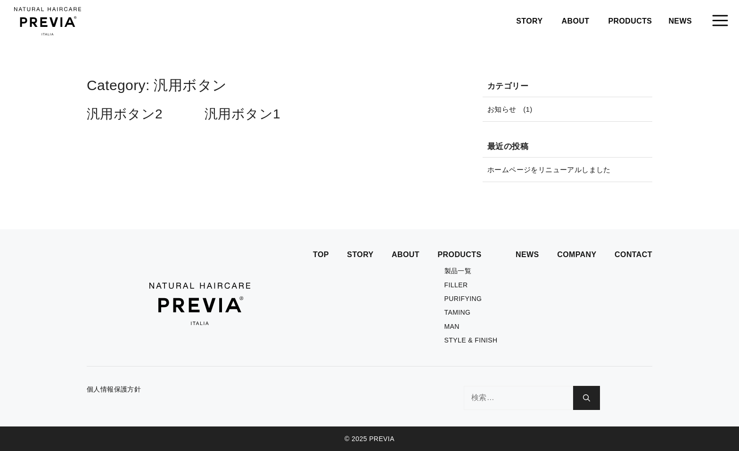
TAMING (457, 312)
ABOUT (576, 21)
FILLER (456, 285)
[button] (720, 21)
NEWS (680, 21)
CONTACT (633, 255)
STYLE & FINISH (471, 340)
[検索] (586, 398)
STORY (529, 21)
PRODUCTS (630, 21)
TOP (321, 255)
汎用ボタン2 (125, 114)
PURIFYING (463, 298)
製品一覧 (458, 271)
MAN (452, 326)
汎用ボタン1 (242, 114)
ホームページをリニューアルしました (549, 170)
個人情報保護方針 (114, 389)
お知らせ (502, 109)
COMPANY (576, 255)
